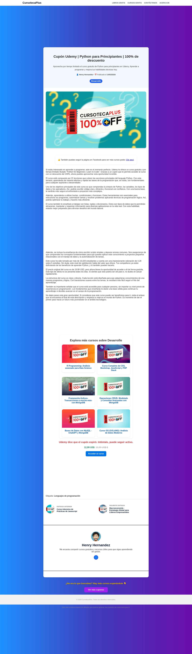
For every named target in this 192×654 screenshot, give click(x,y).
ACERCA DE (164, 3)
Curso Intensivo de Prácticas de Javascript (67, 510)
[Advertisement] (96, 25)
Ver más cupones (96, 590)
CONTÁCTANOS (150, 3)
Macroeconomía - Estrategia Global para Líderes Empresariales (119, 510)
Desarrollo (96, 81)
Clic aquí (130, 160)
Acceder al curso (96, 454)
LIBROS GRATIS (118, 3)
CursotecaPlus (32, 2)
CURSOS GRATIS (135, 3)
